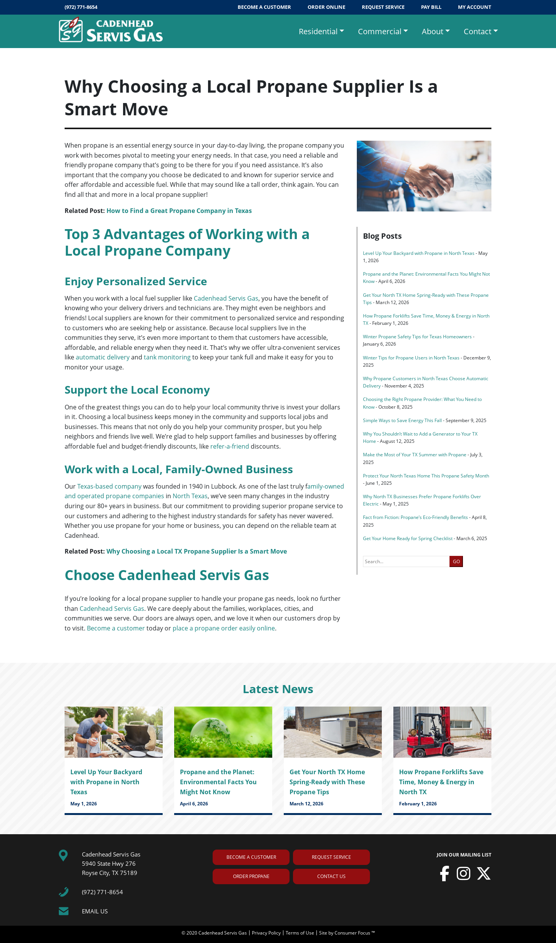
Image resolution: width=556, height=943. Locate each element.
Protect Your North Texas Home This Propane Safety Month (426, 475)
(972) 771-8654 (81, 6)
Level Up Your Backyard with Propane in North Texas (418, 253)
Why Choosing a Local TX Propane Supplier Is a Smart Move (197, 551)
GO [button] (456, 561)
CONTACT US (331, 876)
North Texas (190, 496)
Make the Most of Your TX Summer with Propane (414, 454)
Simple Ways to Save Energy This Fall (402, 420)
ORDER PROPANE (251, 876)
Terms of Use (300, 933)
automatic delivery (103, 357)
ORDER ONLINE (327, 6)
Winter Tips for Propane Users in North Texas (411, 357)
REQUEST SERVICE (384, 6)
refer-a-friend (229, 446)
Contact (477, 31)
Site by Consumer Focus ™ (347, 933)
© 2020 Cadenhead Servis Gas (214, 933)
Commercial (379, 31)
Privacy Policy (267, 933)
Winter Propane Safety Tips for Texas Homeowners (417, 336)
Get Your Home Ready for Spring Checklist (408, 538)
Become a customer (116, 628)
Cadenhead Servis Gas (226, 298)
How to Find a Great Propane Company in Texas (179, 210)
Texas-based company (109, 486)
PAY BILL (432, 6)
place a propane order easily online (224, 628)
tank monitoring (167, 357)
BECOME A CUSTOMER (265, 6)
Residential (318, 31)
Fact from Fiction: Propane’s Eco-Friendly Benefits (415, 517)
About (432, 31)
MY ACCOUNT (474, 6)
